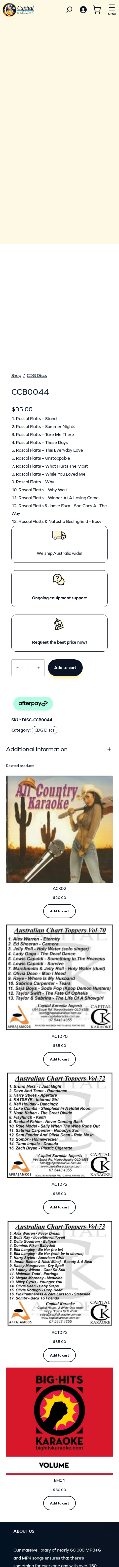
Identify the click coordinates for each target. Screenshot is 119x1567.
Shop (16, 375)
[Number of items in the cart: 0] (97, 9)
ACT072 (59, 1184)
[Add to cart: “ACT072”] (59, 1207)
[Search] (69, 9)
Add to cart (65, 667)
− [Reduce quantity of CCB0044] (17, 667)
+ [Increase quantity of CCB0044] (39, 667)
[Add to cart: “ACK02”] (59, 911)
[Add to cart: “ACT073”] (59, 1355)
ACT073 (59, 1332)
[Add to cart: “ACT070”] (59, 1059)
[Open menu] (112, 8)
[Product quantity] (28, 668)
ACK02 (60, 888)
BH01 (59, 1480)
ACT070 (59, 1036)
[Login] (83, 9)
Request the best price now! (59, 642)
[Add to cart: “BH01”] (59, 1503)
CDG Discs (37, 375)
